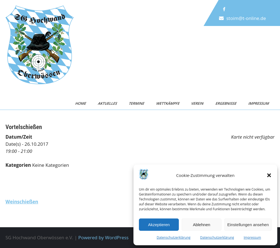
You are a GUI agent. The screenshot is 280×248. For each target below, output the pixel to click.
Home (81, 103)
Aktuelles (107, 103)
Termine (136, 103)
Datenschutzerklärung (174, 237)
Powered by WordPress (103, 237)
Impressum (252, 237)
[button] (269, 175)
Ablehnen (201, 224)
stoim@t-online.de (246, 18)
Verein (198, 103)
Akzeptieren (159, 224)
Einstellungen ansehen (248, 224)
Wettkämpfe (167, 103)
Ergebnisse (226, 103)
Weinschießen (21, 202)
